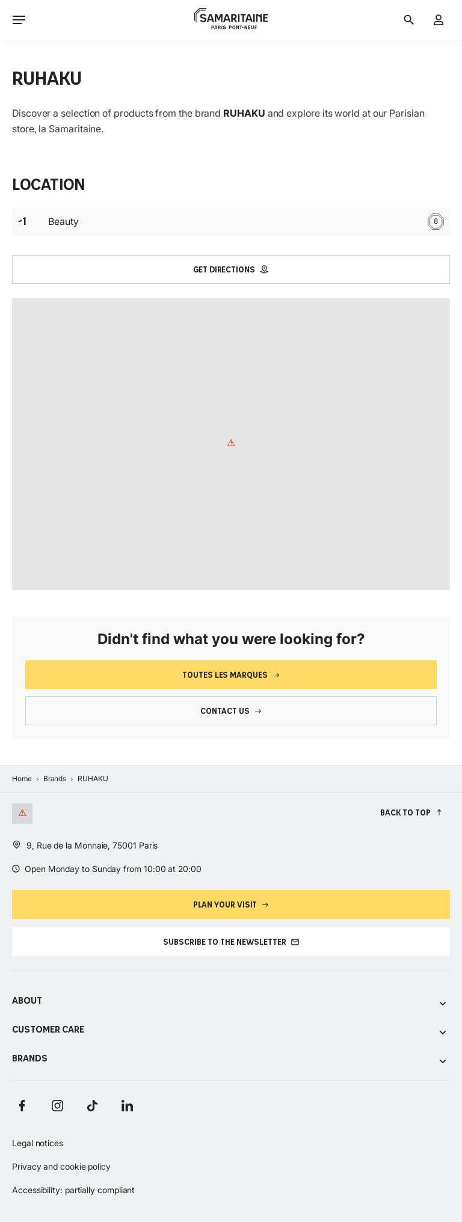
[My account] (439, 20)
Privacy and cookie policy (61, 1166)
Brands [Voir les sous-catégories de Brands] (231, 1059)
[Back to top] (411, 812)
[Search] (408, 20)
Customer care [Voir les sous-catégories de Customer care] (231, 1030)
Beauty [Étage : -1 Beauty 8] (231, 221)
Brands (55, 778)
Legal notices (37, 1143)
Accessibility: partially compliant (73, 1190)
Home (22, 778)
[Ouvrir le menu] (19, 19)
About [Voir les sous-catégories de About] (231, 1001)
